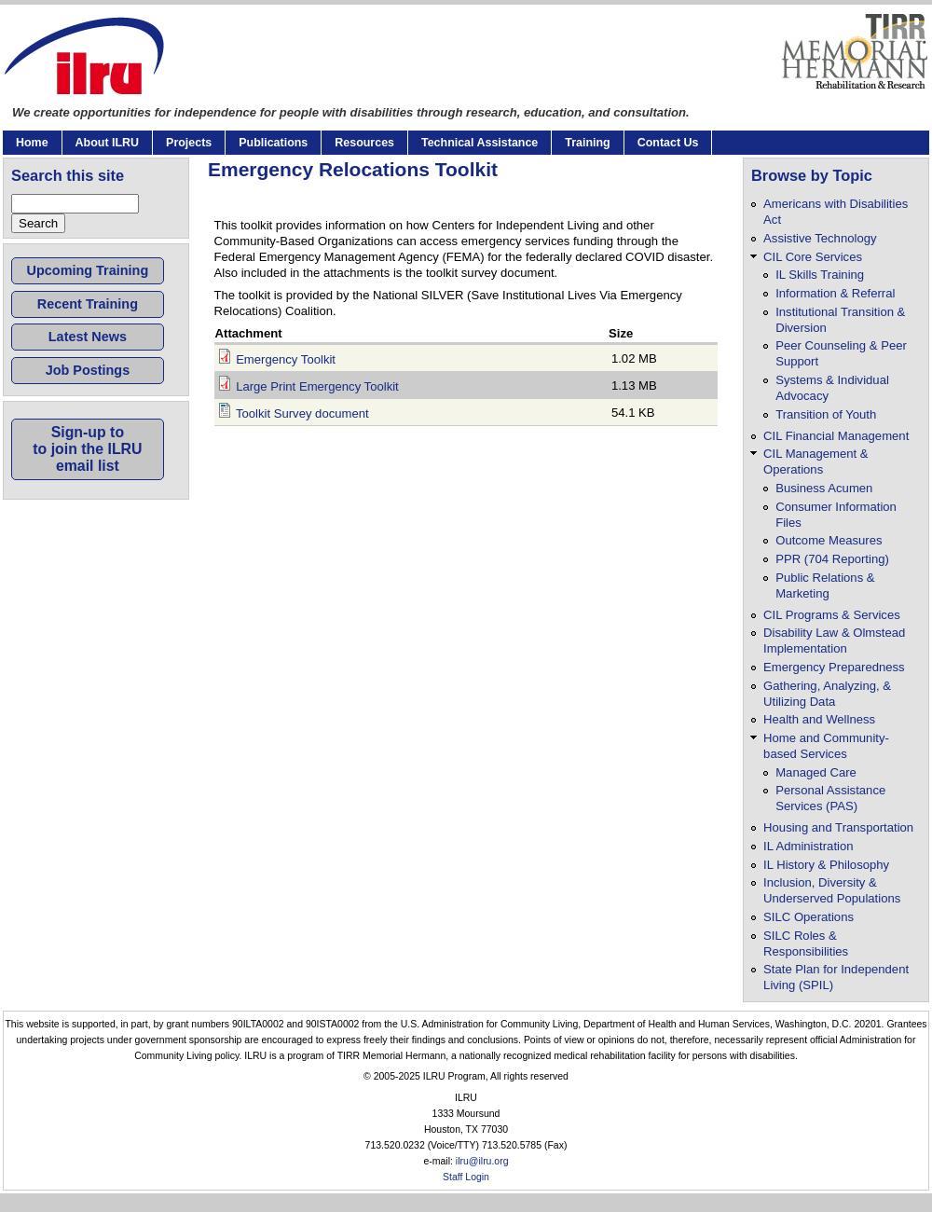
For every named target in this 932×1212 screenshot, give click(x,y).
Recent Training (87, 303)
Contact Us (668, 142)
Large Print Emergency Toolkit (317, 386)
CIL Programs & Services (831, 615)
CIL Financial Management (836, 436)
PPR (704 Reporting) (832, 559)
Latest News (87, 336)
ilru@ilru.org (482, 1161)
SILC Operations (808, 917)
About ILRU (107, 142)
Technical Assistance (479, 142)
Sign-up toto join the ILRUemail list (87, 449)
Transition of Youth (825, 414)
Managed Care (816, 772)
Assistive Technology (819, 238)
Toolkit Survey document (302, 413)
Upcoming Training (88, 270)
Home (32, 142)
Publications (273, 142)
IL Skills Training (819, 275)
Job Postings (88, 370)
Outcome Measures (828, 540)
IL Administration (808, 846)
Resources (364, 142)
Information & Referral (835, 293)
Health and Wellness (819, 719)
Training (587, 142)
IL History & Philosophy (826, 865)
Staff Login (466, 1177)
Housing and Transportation (838, 827)
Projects (189, 142)
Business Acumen (823, 488)
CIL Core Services (812, 257)
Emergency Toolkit (286, 359)
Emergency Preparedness (834, 667)
